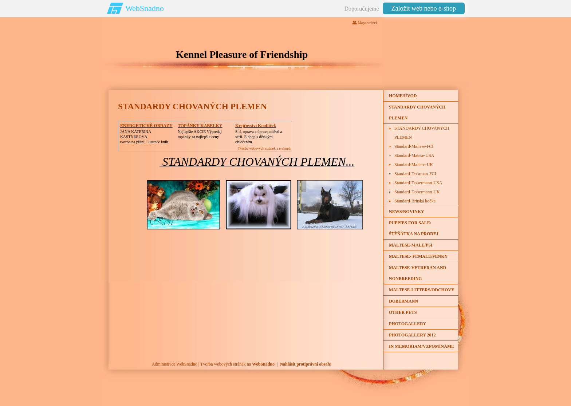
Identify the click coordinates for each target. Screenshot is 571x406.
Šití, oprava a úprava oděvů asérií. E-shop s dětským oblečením (258, 136)
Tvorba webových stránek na (237, 364)
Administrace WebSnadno (174, 364)
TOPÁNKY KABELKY (200, 125)
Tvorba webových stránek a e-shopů (264, 148)
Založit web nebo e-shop (423, 8)
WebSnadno (144, 8)
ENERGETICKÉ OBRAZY (146, 125)
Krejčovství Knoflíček (255, 125)
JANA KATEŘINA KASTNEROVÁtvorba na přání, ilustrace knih (144, 136)
